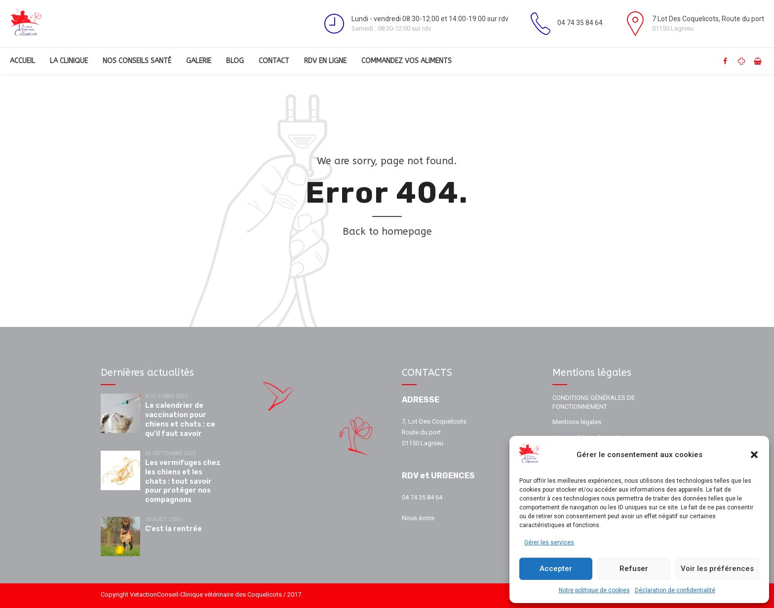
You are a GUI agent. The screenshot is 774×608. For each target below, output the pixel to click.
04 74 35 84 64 (422, 497)
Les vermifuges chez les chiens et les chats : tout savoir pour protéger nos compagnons (183, 481)
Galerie (198, 61)
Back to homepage (387, 231)
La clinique (69, 61)
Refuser (633, 568)
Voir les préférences (717, 568)
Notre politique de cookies (594, 590)
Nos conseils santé (137, 61)
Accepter (556, 568)
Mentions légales (576, 422)
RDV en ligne (325, 61)
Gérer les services (549, 542)
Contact (274, 61)
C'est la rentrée (173, 529)
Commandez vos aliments (406, 61)
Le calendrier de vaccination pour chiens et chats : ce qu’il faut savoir (180, 419)
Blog (235, 61)
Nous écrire (418, 518)
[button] (754, 455)
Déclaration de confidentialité (675, 590)
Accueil (22, 61)
